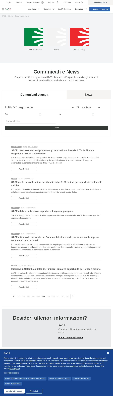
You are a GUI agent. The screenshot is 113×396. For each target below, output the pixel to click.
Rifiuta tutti (34, 391)
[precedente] (13, 296)
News (89, 94)
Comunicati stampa (34, 94)
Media (10, 16)
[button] (39, 9)
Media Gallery (79, 49)
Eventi (56, 49)
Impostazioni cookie (11, 373)
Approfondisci (24, 169)
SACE (4, 16)
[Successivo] (72, 296)
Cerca (56, 128)
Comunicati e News (34, 49)
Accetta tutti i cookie (14, 391)
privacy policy (14, 369)
